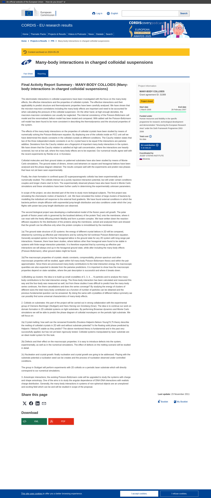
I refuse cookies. (179, 493)
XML (36, 421)
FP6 (52, 41)
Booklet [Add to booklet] (163, 401)
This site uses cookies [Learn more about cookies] (32, 493)
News (91, 34)
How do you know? (55, 2)
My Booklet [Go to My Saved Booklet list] (181, 401)
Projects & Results (57, 34)
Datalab (99, 34)
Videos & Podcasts (77, 34)
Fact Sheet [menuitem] (28, 74)
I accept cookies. (139, 493)
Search (109, 34)
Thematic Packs (38, 34)
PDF (63, 421)
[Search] (184, 13)
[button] (112, 13)
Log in (97, 13)
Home (25, 34)
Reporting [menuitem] (42, 74)
